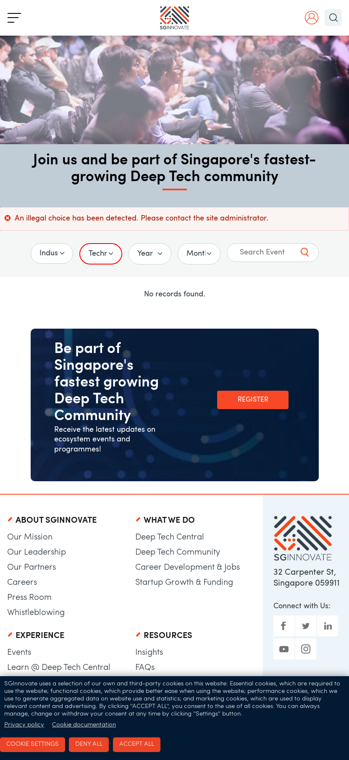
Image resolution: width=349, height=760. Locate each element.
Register (253, 400)
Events (19, 652)
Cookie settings (32, 744)
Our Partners (31, 567)
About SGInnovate (56, 520)
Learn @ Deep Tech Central (58, 668)
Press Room (29, 598)
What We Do (169, 520)
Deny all (88, 744)
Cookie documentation (84, 724)
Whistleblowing (36, 613)
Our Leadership (36, 552)
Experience (40, 636)
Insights (149, 652)
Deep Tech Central (169, 537)
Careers (22, 582)
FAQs (145, 668)
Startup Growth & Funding (184, 582)
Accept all (136, 744)
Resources (168, 636)
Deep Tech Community (177, 552)
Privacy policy (24, 724)
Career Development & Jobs (187, 567)
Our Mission (29, 537)
